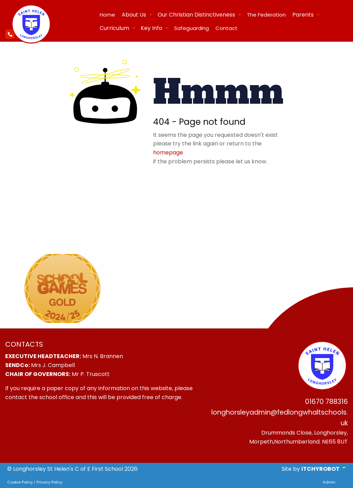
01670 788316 (326, 401)
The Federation (266, 14)
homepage (168, 152)
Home (107, 14)
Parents (303, 15)
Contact (226, 28)
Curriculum (114, 28)
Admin (329, 482)
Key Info (151, 28)
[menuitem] (107, 14)
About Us (134, 15)
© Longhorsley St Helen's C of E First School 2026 (72, 469)
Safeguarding (191, 28)
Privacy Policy (49, 482)
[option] (62, 288)
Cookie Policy (20, 482)
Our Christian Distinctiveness (196, 15)
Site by (291, 469)
